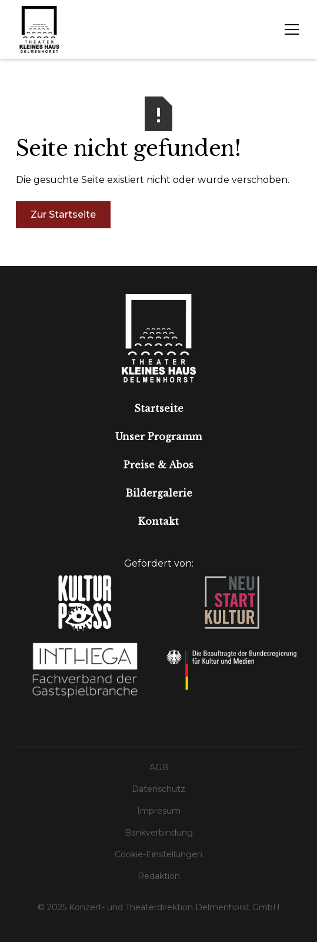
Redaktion (159, 876)
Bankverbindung (159, 832)
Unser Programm (158, 436)
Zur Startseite (63, 214)
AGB (158, 767)
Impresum (159, 810)
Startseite (158, 408)
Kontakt (158, 521)
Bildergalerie (158, 493)
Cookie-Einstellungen (158, 854)
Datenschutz (158, 789)
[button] (289, 29)
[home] (39, 29)
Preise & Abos (158, 465)
